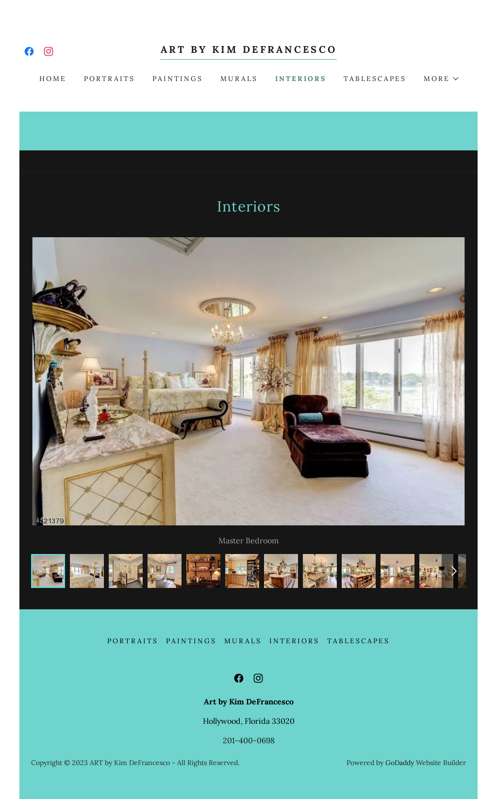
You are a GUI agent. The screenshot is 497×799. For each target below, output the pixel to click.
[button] (441, 78)
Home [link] (52, 78)
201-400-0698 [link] (249, 740)
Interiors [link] (300, 78)
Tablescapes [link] (375, 78)
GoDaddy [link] (399, 762)
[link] (29, 51)
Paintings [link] (177, 78)
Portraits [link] (109, 78)
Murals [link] (239, 78)
